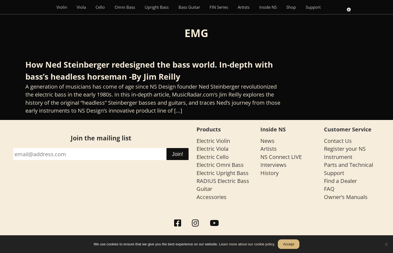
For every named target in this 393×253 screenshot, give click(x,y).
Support (313, 7)
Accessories (211, 197)
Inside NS (268, 7)
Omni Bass (125, 7)
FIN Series (219, 7)
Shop (291, 7)
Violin (61, 7)
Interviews (273, 164)
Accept (288, 244)
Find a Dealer (340, 181)
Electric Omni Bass (220, 164)
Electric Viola (212, 148)
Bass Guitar (189, 7)
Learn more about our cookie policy (246, 244)
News (267, 140)
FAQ (329, 188)
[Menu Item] (43, 7)
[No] (386, 244)
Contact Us (338, 140)
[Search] (333, 7)
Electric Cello (212, 157)
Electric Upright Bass (222, 173)
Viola (81, 7)
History (269, 173)
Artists (243, 7)
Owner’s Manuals (346, 197)
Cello (100, 7)
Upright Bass (157, 7)
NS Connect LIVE (281, 157)
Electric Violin (213, 140)
